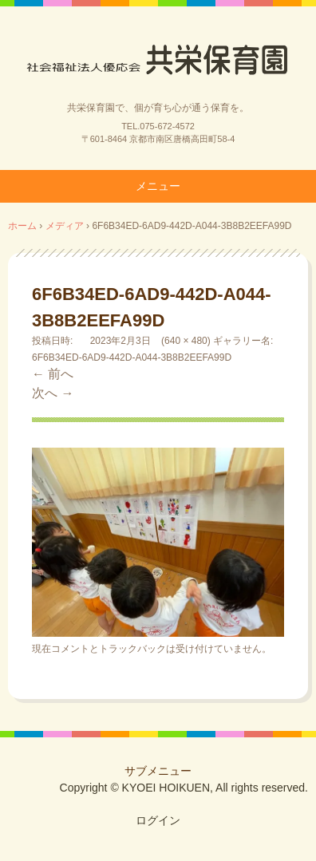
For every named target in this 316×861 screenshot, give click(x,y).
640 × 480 (185, 340)
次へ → (52, 393)
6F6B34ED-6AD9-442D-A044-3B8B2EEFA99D (131, 357)
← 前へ (52, 374)
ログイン (158, 820)
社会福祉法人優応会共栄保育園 (158, 58)
